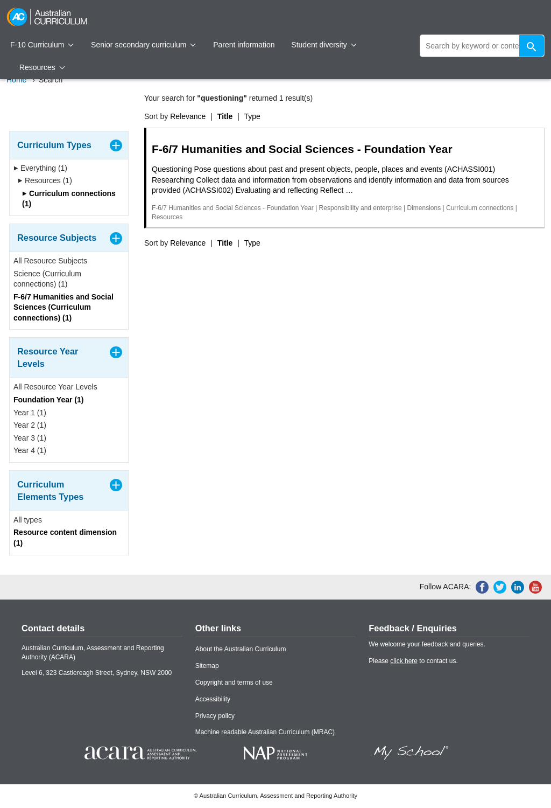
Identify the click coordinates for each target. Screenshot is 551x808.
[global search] (482, 46)
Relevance (188, 116)
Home (16, 79)
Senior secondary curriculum (143, 44)
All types (27, 520)
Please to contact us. (413, 661)
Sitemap (207, 666)
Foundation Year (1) (48, 399)
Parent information (243, 44)
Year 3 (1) (29, 438)
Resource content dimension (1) (65, 537)
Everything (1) (40, 168)
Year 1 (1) (29, 412)
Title (225, 116)
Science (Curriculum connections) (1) (47, 279)
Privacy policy (215, 716)
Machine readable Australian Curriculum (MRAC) (265, 732)
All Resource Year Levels (55, 386)
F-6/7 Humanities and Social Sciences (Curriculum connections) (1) (63, 307)
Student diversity (323, 44)
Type (252, 116)
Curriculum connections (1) (69, 198)
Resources (42, 67)
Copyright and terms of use (234, 682)
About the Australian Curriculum (240, 649)
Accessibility (212, 699)
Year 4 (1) (29, 450)
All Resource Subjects (50, 260)
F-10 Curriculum (42, 44)
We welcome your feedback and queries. (427, 644)
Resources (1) (45, 180)
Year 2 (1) (29, 425)
